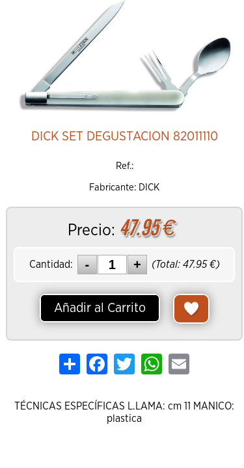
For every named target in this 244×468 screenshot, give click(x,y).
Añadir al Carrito (100, 308)
